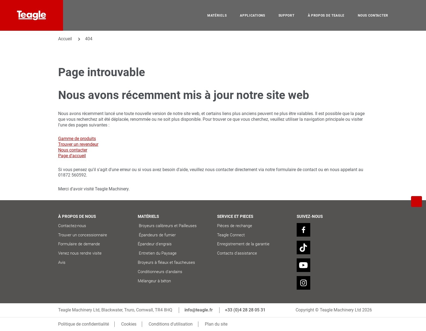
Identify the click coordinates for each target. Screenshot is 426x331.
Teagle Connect (231, 235)
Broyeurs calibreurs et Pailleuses (169, 225)
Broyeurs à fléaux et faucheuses (166, 262)
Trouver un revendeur (78, 144)
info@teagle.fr (198, 310)
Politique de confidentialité (83, 324)
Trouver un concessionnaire (82, 235)
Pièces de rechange (234, 225)
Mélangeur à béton (154, 281)
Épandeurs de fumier (157, 235)
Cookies (128, 324)
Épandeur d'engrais (155, 244)
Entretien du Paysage (157, 253)
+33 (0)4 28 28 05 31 (245, 310)
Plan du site (216, 324)
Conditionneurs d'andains (160, 271)
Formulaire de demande (79, 244)
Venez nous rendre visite (80, 253)
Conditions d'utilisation (171, 324)
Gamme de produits (77, 138)
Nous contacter (72, 150)
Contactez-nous (72, 225)
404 (88, 38)
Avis (61, 262)
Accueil (65, 38)
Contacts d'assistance (237, 253)
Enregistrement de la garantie (243, 244)
